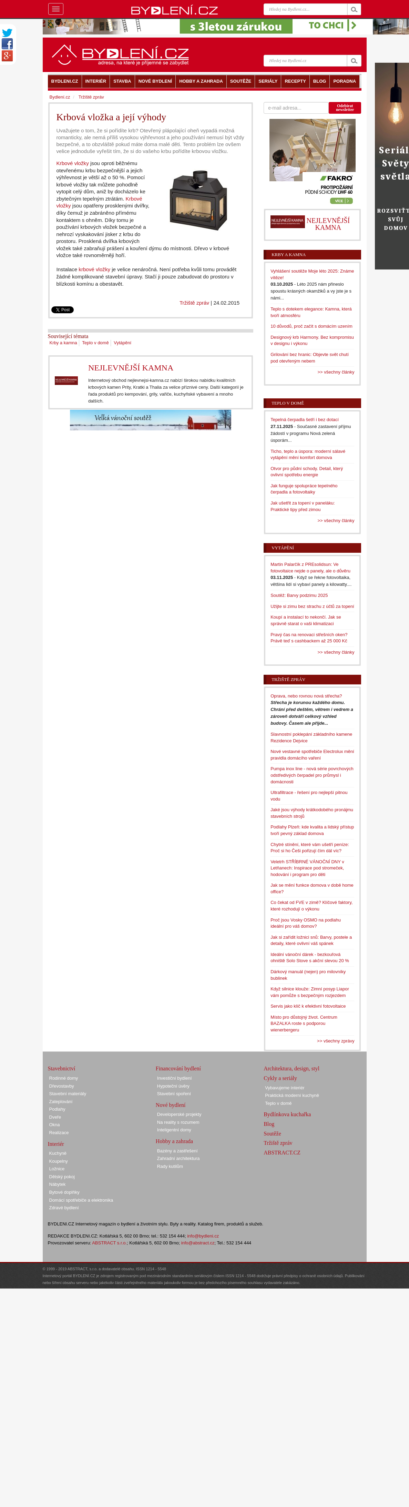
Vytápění (122, 342)
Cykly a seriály (280, 1078)
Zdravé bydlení (64, 1207)
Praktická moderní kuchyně (292, 1095)
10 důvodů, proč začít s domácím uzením (311, 326)
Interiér (56, 1144)
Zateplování (61, 1101)
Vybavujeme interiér (284, 1087)
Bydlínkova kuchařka (287, 1114)
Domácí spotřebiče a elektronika (81, 1200)
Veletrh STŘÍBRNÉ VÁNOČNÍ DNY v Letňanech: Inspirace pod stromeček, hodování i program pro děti (307, 868)
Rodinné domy (63, 1078)
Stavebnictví (61, 1068)
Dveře (55, 1117)
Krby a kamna (63, 342)
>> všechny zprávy (335, 1040)
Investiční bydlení (174, 1078)
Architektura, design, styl (291, 1068)
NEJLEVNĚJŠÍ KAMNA (130, 367)
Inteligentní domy (174, 1129)
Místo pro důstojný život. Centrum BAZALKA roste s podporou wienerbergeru (303, 1023)
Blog (269, 1124)
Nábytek (57, 1184)
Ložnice (57, 1168)
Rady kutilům (170, 1166)
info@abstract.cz (198, 1242)
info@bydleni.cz (203, 1236)
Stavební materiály (67, 1093)
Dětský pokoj (62, 1176)
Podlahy (57, 1109)
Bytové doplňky (64, 1192)
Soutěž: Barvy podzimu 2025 (299, 595)
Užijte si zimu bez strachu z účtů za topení (312, 606)
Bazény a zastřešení (177, 1150)
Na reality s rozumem (178, 1122)
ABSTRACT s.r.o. (109, 1242)
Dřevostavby (61, 1086)
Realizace (59, 1132)
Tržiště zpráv (194, 303)
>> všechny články (336, 372)
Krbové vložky (73, 163)
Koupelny (58, 1161)
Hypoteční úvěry (173, 1086)
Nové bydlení (171, 1105)
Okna (54, 1124)
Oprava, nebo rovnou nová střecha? (306, 696)
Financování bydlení (178, 1068)
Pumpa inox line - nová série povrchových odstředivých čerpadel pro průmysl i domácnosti (312, 775)
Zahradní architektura (178, 1158)
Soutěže (272, 1134)
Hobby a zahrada (174, 1141)
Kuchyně (58, 1153)
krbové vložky (94, 269)
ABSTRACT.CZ (282, 1152)
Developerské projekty (179, 1114)
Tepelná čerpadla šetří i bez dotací (304, 419)
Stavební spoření (174, 1093)
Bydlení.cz (60, 97)
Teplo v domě (95, 342)
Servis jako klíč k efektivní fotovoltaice (308, 1006)
